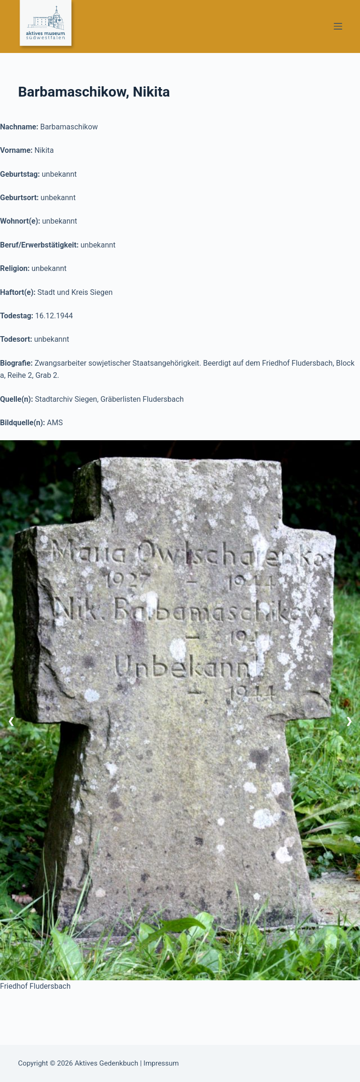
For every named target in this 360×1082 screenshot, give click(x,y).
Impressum (161, 1063)
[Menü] (338, 26)
